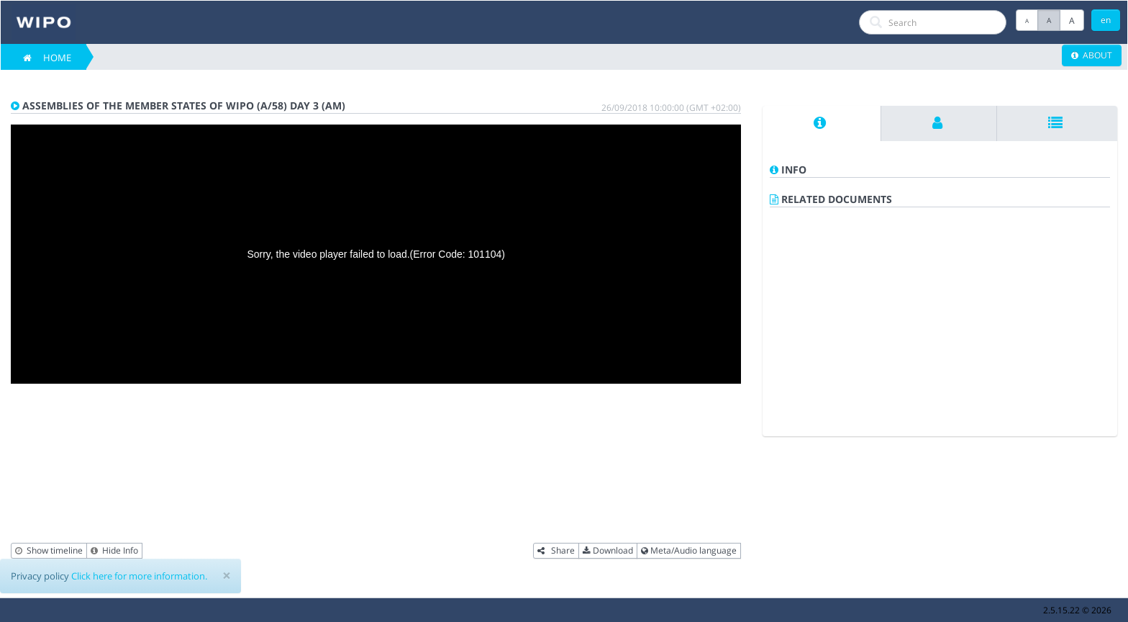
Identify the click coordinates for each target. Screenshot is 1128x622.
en (1106, 19)
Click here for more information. (139, 575)
